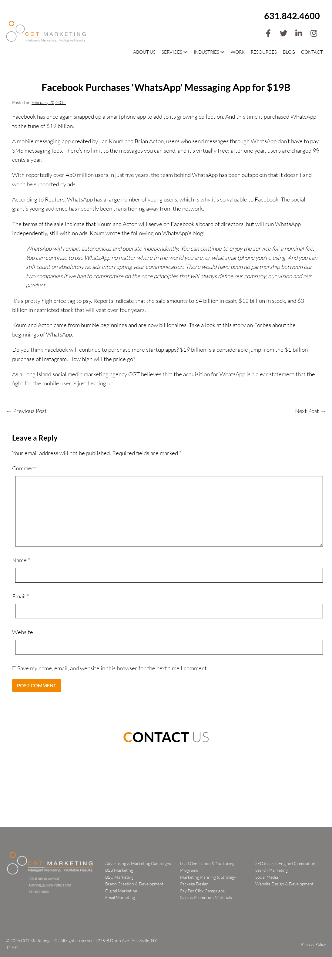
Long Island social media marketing (66, 374)
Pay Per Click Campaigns (202, 890)
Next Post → (310, 410)
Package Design (194, 883)
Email (20, 596)
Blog (289, 52)
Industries (209, 52)
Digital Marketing (121, 890)
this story (234, 325)
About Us (144, 52)
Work (238, 52)
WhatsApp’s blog (182, 233)
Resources (264, 52)
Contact (312, 52)
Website (22, 632)
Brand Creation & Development (134, 883)
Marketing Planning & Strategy (208, 877)
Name (21, 560)
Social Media (266, 877)
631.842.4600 (292, 16)
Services (175, 52)
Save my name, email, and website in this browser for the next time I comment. (112, 668)
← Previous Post (26, 410)
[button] (268, 33)
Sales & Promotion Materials (206, 897)
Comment (24, 468)
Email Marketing (120, 897)
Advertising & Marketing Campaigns (138, 863)
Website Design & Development (284, 883)
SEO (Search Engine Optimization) (286, 863)
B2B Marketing (119, 870)
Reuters (55, 199)
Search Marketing (271, 870)
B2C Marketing (119, 877)
